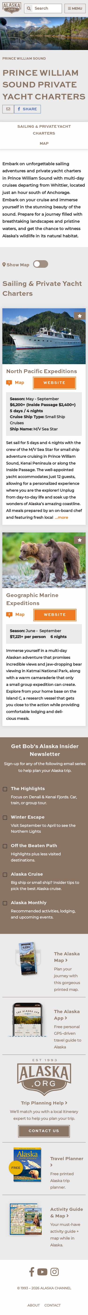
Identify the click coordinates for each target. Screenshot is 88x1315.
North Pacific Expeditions (41, 372)
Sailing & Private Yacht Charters (44, 130)
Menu (75, 8)
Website (54, 383)
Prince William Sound (24, 58)
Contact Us (44, 1131)
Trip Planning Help (44, 1103)
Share (27, 109)
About (33, 1305)
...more (61, 517)
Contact (52, 1305)
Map (44, 144)
